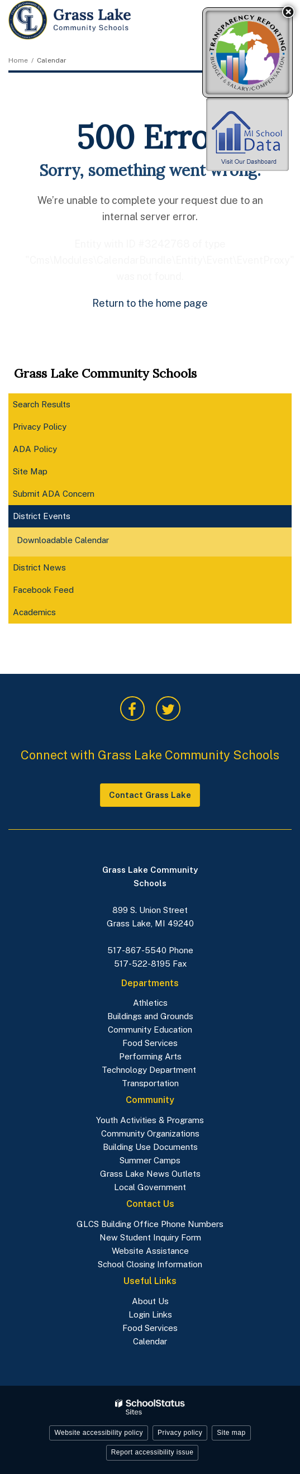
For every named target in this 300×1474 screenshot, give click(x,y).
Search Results (41, 404)
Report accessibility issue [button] (152, 1452)
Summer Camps (150, 1160)
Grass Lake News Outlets (150, 1173)
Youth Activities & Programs (150, 1120)
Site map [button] (231, 1433)
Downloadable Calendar (78, 541)
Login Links (150, 1314)
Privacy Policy (39, 426)
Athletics (150, 1002)
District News (39, 567)
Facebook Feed (59, 592)
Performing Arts (150, 1056)
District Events (41, 516)
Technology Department (150, 1069)
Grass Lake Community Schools (105, 373)
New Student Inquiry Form (150, 1237)
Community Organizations (150, 1133)
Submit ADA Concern (53, 493)
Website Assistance (150, 1251)
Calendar (150, 1341)
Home (18, 60)
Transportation (150, 1083)
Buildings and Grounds (150, 1016)
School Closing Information (150, 1264)
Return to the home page (150, 303)
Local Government (150, 1187)
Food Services (150, 1043)
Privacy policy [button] (180, 1433)
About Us (150, 1301)
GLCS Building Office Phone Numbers (150, 1224)
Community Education (150, 1029)
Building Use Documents (150, 1147)
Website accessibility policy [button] (98, 1433)
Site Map (30, 471)
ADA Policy (35, 449)
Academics (50, 614)
